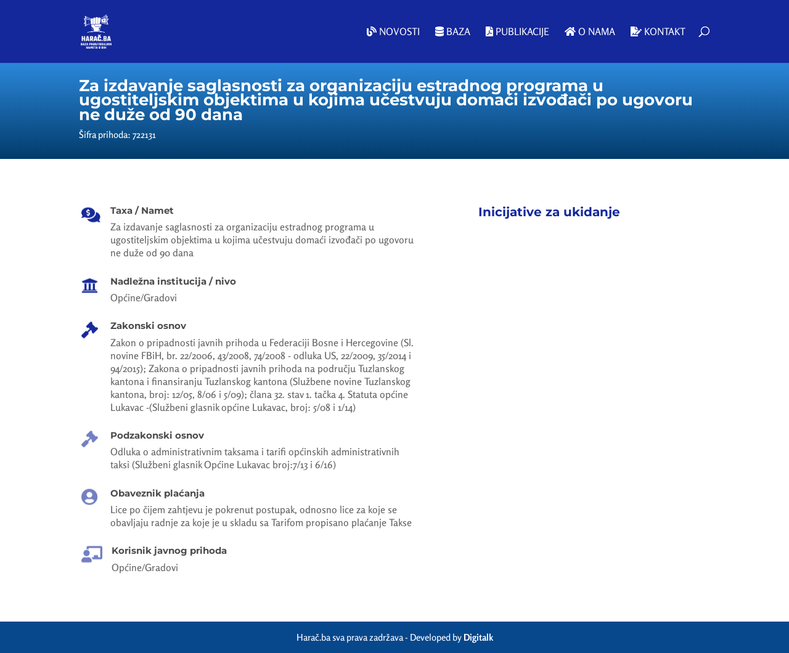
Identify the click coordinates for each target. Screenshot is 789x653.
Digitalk (478, 637)
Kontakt (658, 32)
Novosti (393, 32)
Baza (452, 32)
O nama (590, 32)
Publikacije (517, 32)
